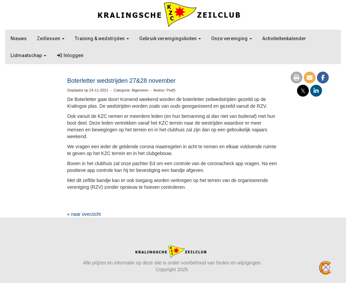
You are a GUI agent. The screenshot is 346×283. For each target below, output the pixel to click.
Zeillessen (51, 38)
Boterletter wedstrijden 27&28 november (121, 80)
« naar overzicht (84, 214)
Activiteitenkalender (284, 38)
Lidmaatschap (28, 55)
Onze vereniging (231, 38)
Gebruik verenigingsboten (170, 38)
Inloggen (69, 55)
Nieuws (18, 38)
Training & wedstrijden (102, 38)
